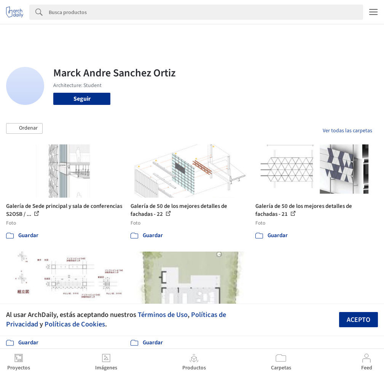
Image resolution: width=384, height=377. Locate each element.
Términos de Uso (163, 315)
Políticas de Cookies (75, 324)
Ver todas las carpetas (347, 130)
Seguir (82, 99)
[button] (24, 128)
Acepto (358, 320)
